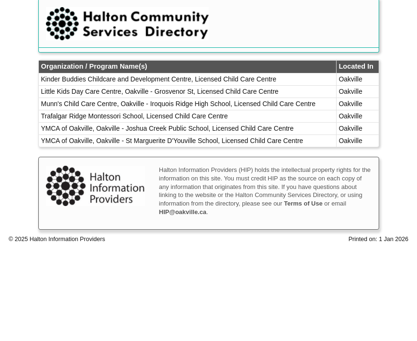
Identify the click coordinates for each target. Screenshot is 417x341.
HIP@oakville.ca (182, 211)
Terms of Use (303, 203)
